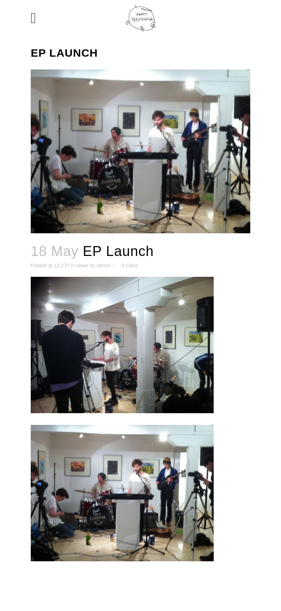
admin (103, 265)
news (82, 265)
